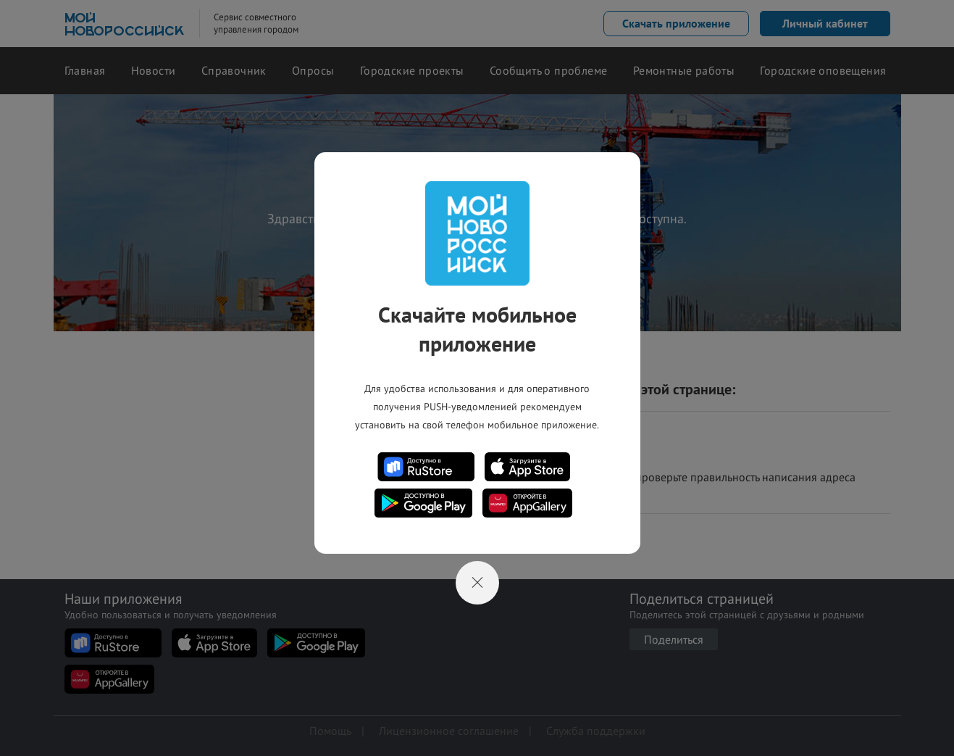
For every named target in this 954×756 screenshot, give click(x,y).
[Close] (477, 583)
